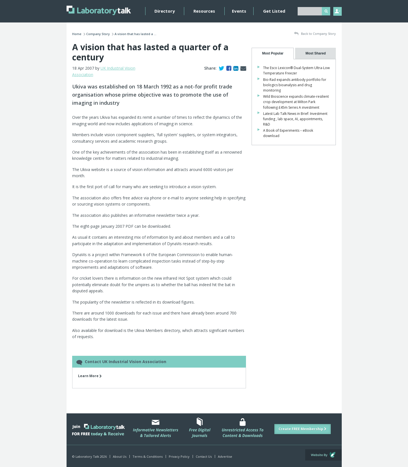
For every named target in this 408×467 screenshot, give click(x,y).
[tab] (273, 53)
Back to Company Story (315, 33)
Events (239, 11)
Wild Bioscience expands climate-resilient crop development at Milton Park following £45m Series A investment (296, 102)
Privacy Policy (179, 456)
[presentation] (273, 53)
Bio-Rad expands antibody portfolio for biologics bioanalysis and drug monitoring (294, 85)
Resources (204, 11)
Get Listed (274, 11)
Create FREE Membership (303, 429)
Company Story (98, 34)
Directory (164, 11)
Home (76, 34)
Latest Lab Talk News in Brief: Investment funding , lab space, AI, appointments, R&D (295, 119)
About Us (119, 456)
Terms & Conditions (148, 456)
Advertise (225, 456)
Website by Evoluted (323, 455)
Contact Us (204, 456)
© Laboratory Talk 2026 (89, 456)
